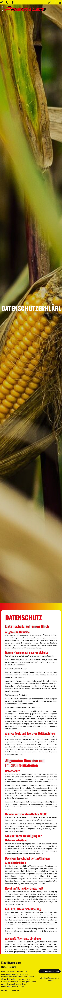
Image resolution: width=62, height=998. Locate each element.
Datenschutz (15, 990)
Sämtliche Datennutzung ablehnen (49, 979)
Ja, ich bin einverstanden (50, 971)
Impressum (5, 990)
